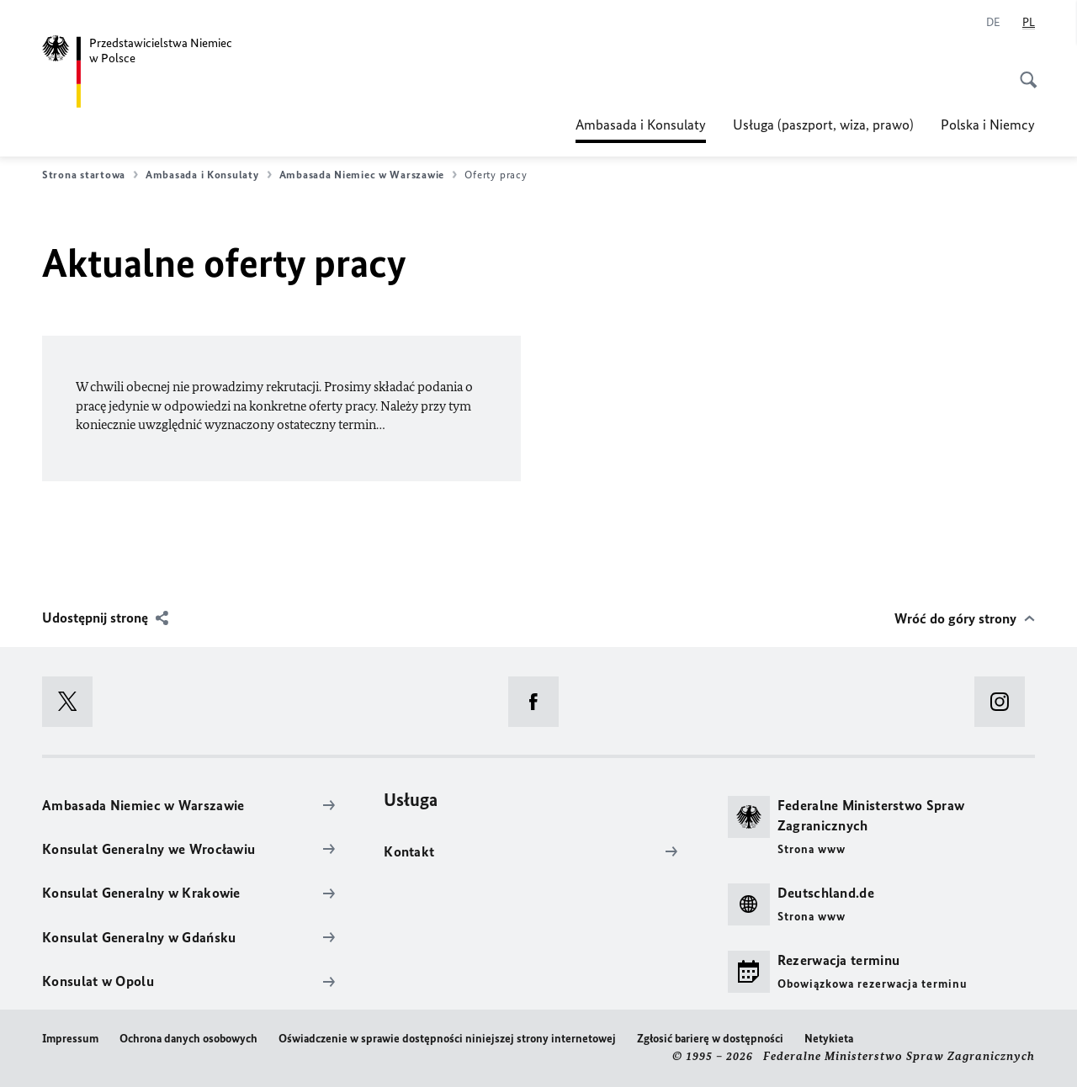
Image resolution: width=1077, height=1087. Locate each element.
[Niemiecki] (993, 22)
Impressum (70, 1038)
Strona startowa (90, 175)
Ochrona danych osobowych (188, 1038)
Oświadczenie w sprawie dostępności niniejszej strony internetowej (447, 1038)
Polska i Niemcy (988, 124)
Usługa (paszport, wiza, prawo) (823, 124)
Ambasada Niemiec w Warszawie (368, 175)
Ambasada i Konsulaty (641, 124)
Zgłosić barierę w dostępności (710, 1038)
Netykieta (828, 1038)
